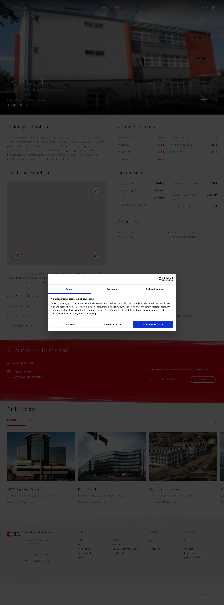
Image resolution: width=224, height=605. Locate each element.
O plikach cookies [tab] (155, 289)
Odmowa (70, 324)
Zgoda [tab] (69, 289)
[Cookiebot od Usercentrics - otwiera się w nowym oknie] (160, 279)
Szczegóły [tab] (112, 289)
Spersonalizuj (112, 324)
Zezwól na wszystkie (153, 324)
